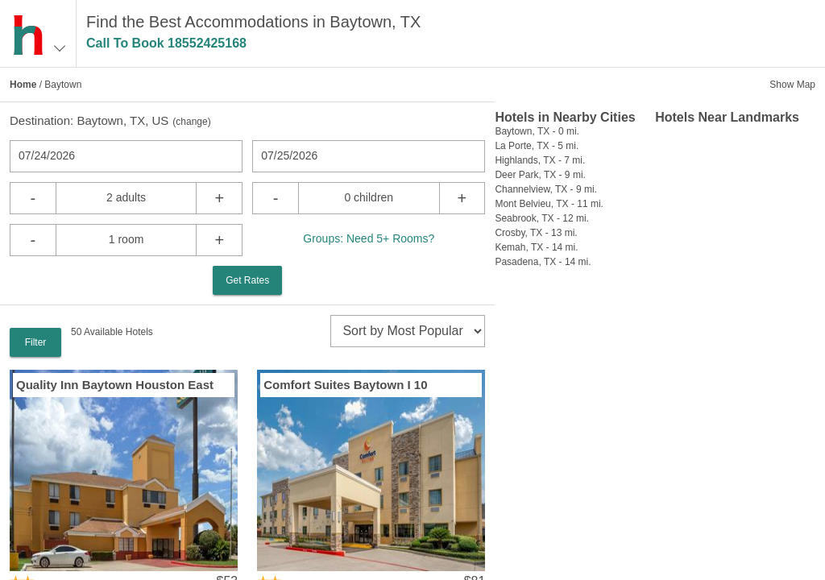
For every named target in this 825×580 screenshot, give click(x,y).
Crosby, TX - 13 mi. (536, 232)
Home (23, 84)
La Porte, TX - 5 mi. (536, 145)
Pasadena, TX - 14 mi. (543, 261)
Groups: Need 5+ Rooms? (368, 238)
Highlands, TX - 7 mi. (540, 160)
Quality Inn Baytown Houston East (115, 385)
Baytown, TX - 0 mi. (536, 131)
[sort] (407, 331)
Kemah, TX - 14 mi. (536, 247)
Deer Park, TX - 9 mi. (540, 174)
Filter (36, 342)
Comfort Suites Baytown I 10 (345, 385)
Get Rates (247, 280)
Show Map (792, 84)
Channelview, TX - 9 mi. (546, 189)
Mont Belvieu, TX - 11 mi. (549, 203)
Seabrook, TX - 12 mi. (542, 218)
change (191, 121)
